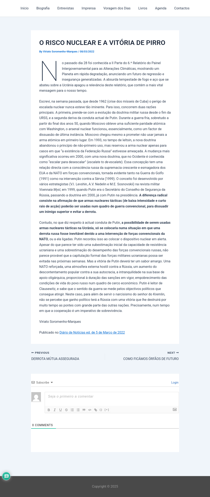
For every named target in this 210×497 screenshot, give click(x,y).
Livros (141, 8)
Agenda (158, 8)
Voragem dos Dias (116, 8)
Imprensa (89, 8)
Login (174, 382)
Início (28, 8)
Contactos (178, 8)
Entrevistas (67, 8)
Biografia (45, 8)
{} (101, 409)
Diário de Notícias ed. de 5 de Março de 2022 (92, 332)
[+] (107, 409)
